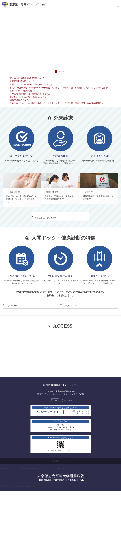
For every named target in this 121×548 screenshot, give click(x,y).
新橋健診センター (60, 466)
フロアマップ (68, 405)
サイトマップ (79, 474)
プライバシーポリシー (33, 474)
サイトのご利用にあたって (58, 474)
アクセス (56, 405)
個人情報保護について (10, 474)
